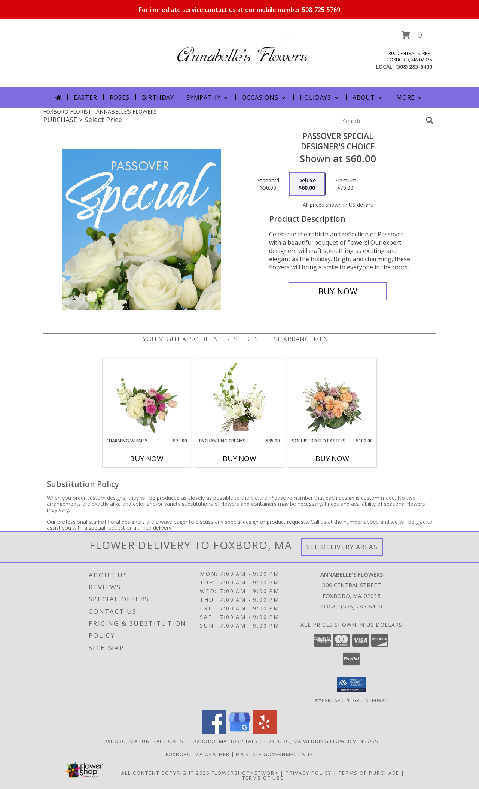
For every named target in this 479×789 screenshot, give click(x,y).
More (410, 97)
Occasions (264, 97)
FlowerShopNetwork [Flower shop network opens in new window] (244, 772)
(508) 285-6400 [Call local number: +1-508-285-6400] (413, 66)
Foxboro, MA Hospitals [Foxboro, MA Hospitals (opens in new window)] (224, 740)
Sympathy (207, 97)
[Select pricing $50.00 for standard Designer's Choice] (268, 184)
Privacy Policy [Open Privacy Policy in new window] (309, 772)
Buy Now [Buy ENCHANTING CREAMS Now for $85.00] (239, 458)
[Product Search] (382, 120)
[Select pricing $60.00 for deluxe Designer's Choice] (307, 184)
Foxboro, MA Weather (198, 753)
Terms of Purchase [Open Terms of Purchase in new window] (369, 772)
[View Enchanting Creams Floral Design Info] (239, 398)
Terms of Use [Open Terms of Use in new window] (263, 777)
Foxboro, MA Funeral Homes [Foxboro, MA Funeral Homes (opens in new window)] (142, 740)
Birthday (158, 97)
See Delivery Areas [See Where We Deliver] (342, 546)
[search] (430, 120)
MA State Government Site (274, 753)
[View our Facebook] (214, 731)
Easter (85, 97)
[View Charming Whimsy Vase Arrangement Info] (147, 398)
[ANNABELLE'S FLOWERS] (242, 47)
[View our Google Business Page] (239, 731)
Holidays (320, 97)
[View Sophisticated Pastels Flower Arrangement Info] (332, 398)
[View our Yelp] (265, 731)
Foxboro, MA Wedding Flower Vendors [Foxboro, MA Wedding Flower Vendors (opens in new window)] (321, 740)
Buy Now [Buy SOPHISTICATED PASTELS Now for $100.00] (332, 458)
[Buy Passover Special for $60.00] (338, 291)
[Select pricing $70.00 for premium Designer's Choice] (345, 184)
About (368, 97)
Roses (119, 97)
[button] (412, 35)
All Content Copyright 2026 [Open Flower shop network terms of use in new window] (165, 772)
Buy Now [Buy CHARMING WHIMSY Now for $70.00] (147, 458)
